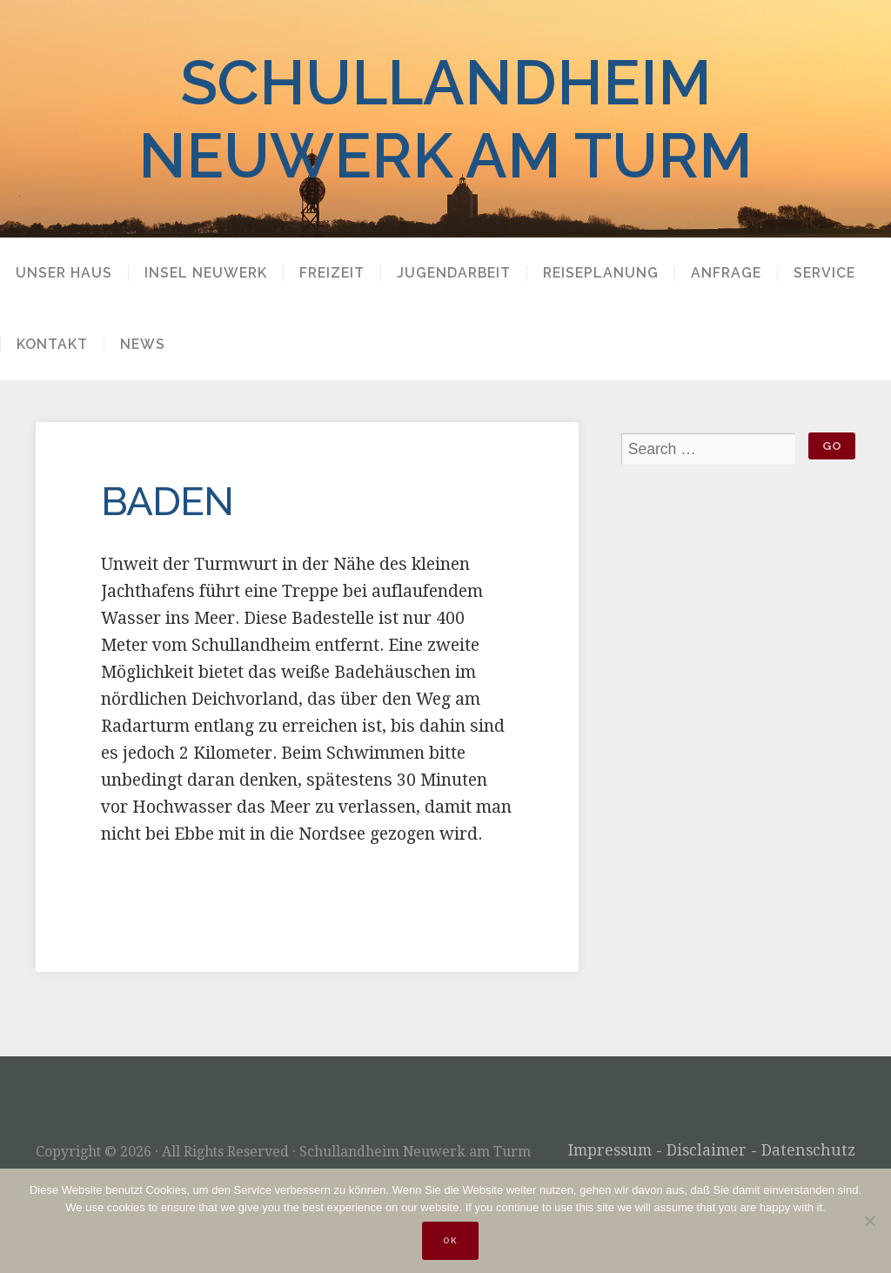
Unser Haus (64, 273)
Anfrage (726, 273)
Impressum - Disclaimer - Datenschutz (711, 1150)
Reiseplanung (601, 273)
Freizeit (332, 273)
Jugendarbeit (454, 273)
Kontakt (52, 344)
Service (824, 273)
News (142, 344)
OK (450, 1240)
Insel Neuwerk (205, 273)
